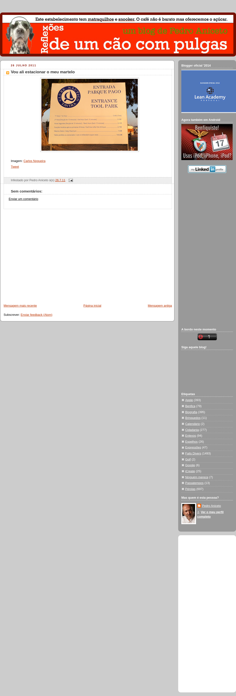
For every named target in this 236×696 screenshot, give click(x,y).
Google (190, 465)
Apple (189, 400)
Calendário (192, 424)
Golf (188, 459)
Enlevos (190, 435)
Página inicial (92, 305)
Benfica (190, 406)
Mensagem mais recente (20, 305)
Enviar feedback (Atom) (36, 315)
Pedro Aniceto (211, 506)
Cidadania (192, 430)
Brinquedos (193, 418)
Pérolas (190, 489)
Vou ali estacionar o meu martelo (43, 72)
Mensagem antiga (160, 305)
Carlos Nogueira (35, 161)
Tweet (15, 166)
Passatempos (194, 483)
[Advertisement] (45, 254)
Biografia (191, 412)
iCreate (190, 471)
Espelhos (191, 441)
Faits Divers (193, 453)
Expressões (193, 447)
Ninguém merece (196, 477)
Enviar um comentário (23, 199)
